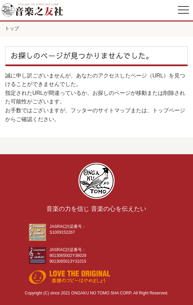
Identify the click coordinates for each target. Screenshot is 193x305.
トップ (12, 28)
